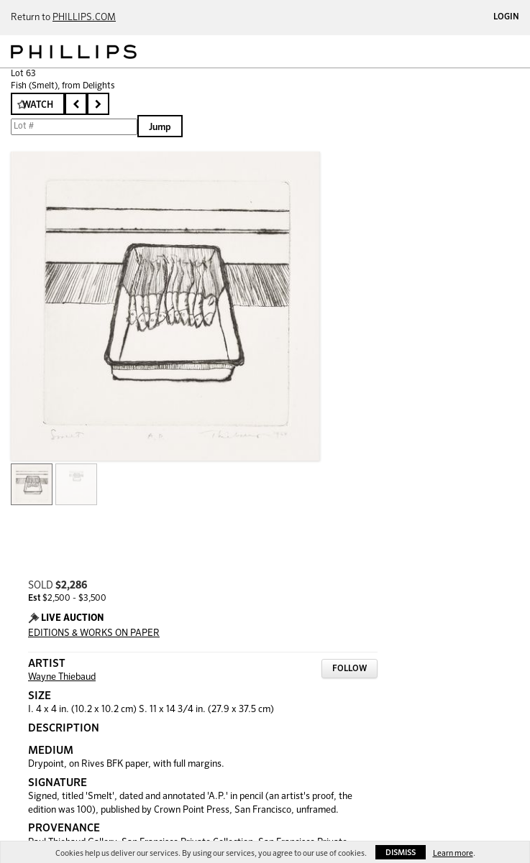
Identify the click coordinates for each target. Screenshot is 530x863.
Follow (349, 669)
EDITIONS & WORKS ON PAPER (94, 633)
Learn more (453, 853)
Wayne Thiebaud (62, 677)
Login (506, 17)
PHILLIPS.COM (84, 17)
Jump (160, 127)
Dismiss (400, 853)
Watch (37, 105)
